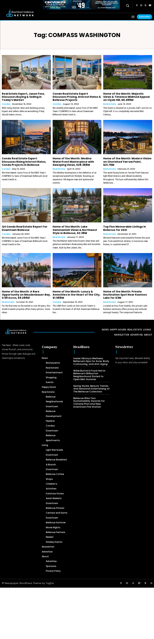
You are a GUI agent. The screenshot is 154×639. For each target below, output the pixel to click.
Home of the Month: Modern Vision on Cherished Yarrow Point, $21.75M (127, 161)
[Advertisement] (77, 612)
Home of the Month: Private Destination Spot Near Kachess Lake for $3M (125, 294)
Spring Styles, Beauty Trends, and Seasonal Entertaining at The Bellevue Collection (90, 387)
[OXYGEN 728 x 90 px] (81, 5)
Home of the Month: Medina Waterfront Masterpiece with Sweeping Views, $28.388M (73, 161)
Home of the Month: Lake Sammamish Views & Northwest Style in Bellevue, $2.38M (75, 229)
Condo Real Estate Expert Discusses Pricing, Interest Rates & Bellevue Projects (77, 97)
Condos (6, 104)
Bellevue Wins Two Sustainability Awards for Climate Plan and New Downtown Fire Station (88, 401)
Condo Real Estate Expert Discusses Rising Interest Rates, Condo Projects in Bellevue (24, 161)
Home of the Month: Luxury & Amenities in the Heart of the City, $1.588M (76, 294)
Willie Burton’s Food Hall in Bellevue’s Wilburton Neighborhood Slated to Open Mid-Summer (91, 374)
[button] (128, 6)
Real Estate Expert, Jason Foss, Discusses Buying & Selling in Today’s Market (23, 97)
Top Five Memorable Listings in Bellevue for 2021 (124, 227)
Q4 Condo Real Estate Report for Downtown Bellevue (24, 227)
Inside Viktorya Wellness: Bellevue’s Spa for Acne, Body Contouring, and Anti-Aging (91, 360)
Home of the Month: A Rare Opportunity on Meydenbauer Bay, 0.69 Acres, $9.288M (26, 294)
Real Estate (109, 104)
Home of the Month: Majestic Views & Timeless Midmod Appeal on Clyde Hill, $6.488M (127, 97)
